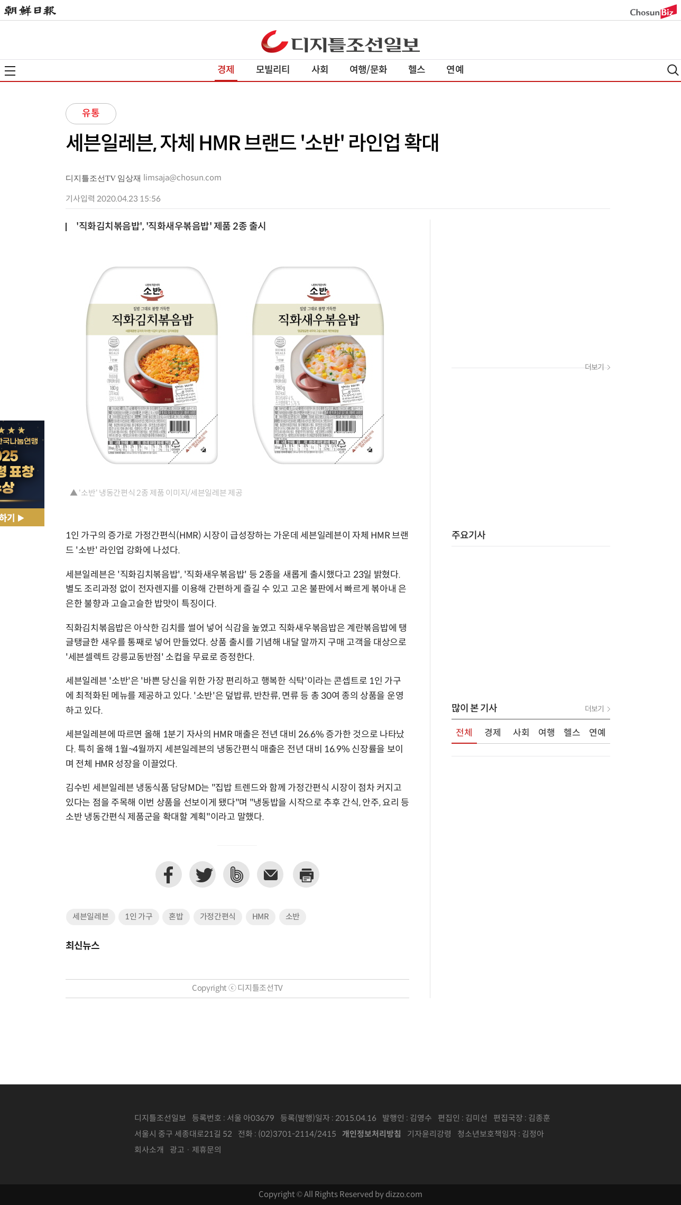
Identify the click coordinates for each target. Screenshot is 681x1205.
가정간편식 (218, 917)
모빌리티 (273, 70)
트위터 (202, 874)
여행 (546, 733)
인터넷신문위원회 (579, 1135)
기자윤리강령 (429, 1134)
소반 (293, 917)
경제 (225, 70)
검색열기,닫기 (673, 70)
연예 (454, 70)
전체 (464, 733)
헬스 (416, 70)
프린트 (306, 874)
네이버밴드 (236, 874)
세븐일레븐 (90, 917)
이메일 (270, 874)
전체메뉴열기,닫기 (10, 71)
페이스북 (168, 874)
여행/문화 (368, 70)
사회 (319, 70)
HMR (260, 917)
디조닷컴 (340, 41)
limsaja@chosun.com (182, 178)
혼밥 (176, 917)
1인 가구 (139, 917)
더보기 (594, 367)
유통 (91, 113)
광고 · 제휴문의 (196, 1150)
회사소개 (149, 1150)
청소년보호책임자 (487, 1134)
